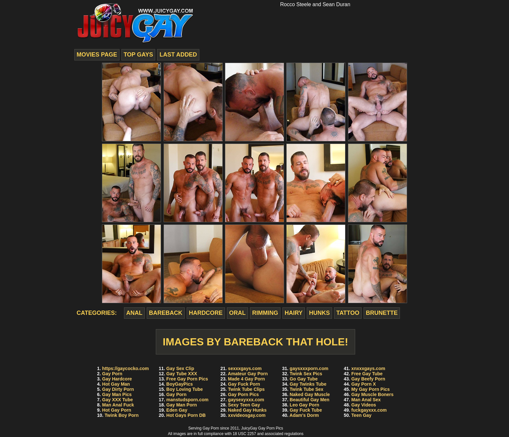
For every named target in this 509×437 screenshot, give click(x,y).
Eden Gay (176, 410)
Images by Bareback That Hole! (255, 342)
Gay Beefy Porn (368, 378)
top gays (138, 54)
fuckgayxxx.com (369, 410)
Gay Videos (363, 404)
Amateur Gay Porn (248, 373)
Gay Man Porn (181, 404)
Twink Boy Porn (122, 415)
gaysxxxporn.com (309, 368)
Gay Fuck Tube (306, 410)
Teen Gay (361, 415)
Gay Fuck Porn (244, 384)
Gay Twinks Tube (308, 384)
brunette (382, 313)
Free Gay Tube (366, 373)
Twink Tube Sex (306, 389)
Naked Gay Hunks (247, 410)
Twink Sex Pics (306, 373)
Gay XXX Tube (117, 399)
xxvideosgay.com (247, 415)
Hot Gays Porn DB (185, 415)
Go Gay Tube (303, 378)
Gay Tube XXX (181, 373)
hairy (294, 313)
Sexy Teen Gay (244, 404)
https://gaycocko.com (125, 368)
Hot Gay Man (116, 384)
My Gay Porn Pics (370, 389)
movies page (97, 54)
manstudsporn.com (187, 399)
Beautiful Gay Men (309, 399)
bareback (165, 313)
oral (237, 313)
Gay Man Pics (117, 394)
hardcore (206, 313)
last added (178, 54)
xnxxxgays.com (368, 368)
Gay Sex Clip (180, 368)
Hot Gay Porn (116, 410)
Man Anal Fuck (118, 404)
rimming (265, 313)
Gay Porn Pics (243, 394)
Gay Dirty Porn (118, 389)
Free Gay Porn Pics (187, 378)
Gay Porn (112, 373)
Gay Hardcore (117, 378)
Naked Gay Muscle (310, 394)
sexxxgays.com (245, 368)
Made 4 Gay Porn (246, 378)
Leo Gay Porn (304, 404)
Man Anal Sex (366, 399)
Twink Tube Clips (246, 389)
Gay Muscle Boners (372, 394)
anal (134, 313)
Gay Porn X (363, 384)
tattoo (347, 313)
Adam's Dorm (304, 415)
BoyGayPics (179, 384)
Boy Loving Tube (184, 389)
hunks (319, 313)
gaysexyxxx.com (246, 399)
